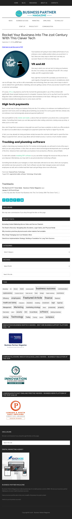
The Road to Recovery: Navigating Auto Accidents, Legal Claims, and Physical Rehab (28, 228)
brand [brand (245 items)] (21, 289)
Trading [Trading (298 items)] (28, 317)
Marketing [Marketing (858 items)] (18, 307)
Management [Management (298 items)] (7, 307)
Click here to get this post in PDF (12, 47)
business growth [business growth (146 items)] (29, 289)
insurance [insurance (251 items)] (30, 303)
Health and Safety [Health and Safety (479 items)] (9, 303)
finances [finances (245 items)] (57, 298)
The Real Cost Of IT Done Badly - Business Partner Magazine (21, 188)
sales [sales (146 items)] (12, 312)
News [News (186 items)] (44, 307)
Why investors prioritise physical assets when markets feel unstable (24, 231)
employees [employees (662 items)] (16, 298)
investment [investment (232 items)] (45, 303)
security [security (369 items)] (19, 312)
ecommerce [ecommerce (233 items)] (60, 293)
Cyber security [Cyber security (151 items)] (29, 293)
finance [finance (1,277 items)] (48, 298)
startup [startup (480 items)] (5, 317)
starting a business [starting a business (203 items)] (56, 312)
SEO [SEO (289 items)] (26, 312)
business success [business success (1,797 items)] (46, 288)
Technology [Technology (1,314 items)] (17, 317)
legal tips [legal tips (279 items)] (60, 303)
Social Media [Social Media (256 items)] (33, 312)
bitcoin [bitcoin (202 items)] (15, 289)
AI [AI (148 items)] (10, 289)
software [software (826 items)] (44, 312)
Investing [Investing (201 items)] (37, 303)
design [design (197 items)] (42, 293)
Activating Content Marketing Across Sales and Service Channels (22, 224)
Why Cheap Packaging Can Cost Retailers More (17, 235)
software (23, 174)
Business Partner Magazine (36, 13)
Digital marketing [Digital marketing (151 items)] (50, 293)
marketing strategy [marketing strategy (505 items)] (33, 307)
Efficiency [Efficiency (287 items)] (6, 298)
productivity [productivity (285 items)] (51, 307)
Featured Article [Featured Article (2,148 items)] (32, 297)
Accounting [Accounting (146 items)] (5, 289)
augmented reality (15, 174)
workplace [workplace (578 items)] (50, 317)
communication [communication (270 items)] (62, 289)
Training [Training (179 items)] (35, 317)
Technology (21, 172)
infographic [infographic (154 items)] (21, 303)
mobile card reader (24, 118)
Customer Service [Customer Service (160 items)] (19, 293)
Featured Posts (13, 172)
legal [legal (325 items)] (53, 303)
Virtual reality (37, 174)
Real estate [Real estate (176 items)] (6, 312)
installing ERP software (23, 155)
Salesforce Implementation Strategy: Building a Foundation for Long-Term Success (28, 238)
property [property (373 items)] (61, 307)
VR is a (11, 92)
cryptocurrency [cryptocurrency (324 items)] (7, 293)
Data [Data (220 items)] (36, 293)
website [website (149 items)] (41, 317)
